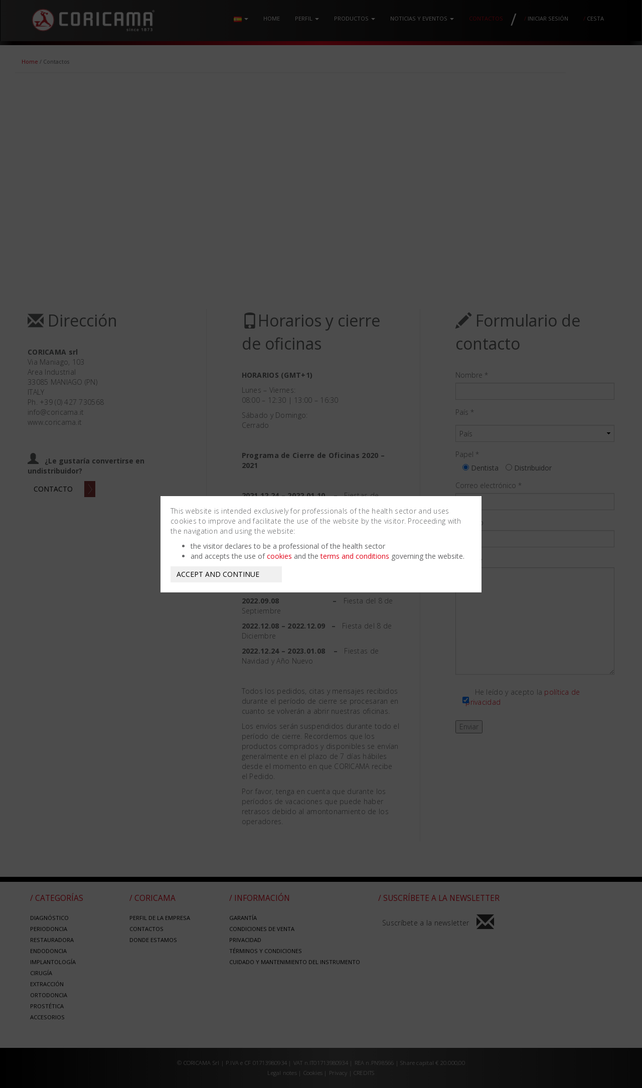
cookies (279, 556)
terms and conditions (354, 556)
